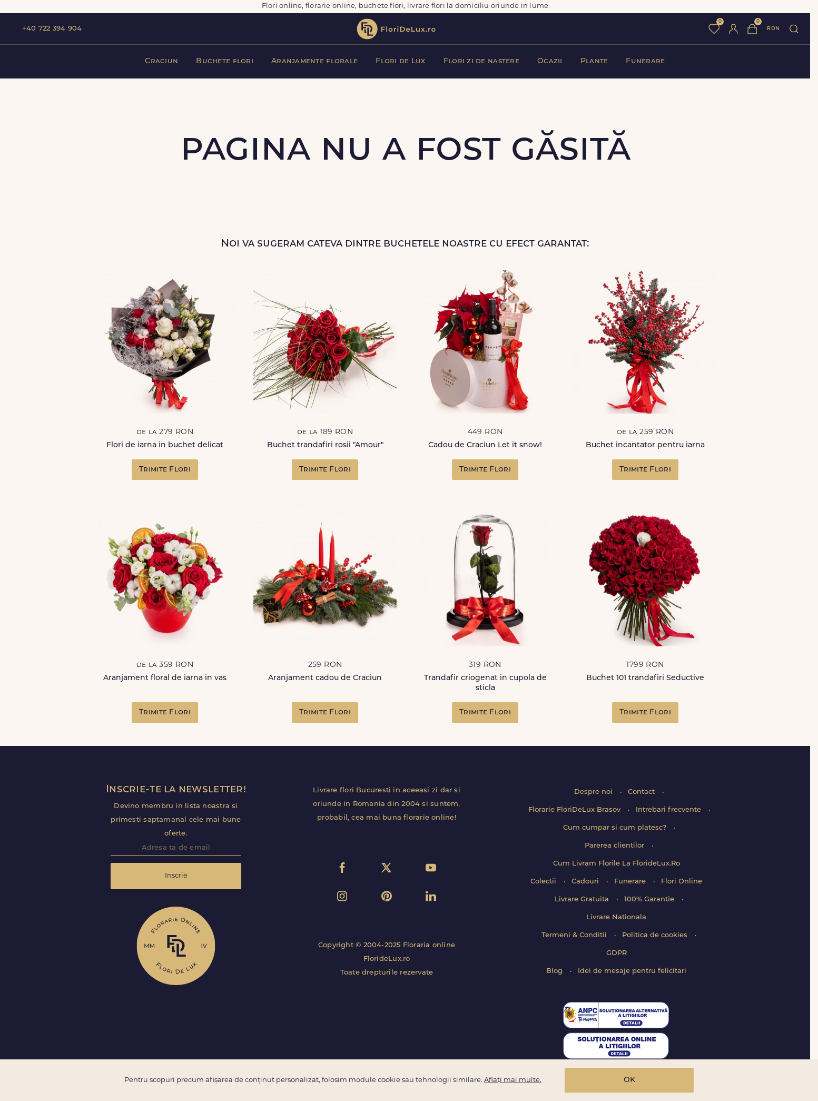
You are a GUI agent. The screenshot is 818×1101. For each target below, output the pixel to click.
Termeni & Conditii (575, 935)
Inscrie (176, 875)
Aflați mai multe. (512, 1080)
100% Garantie (650, 899)
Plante (594, 61)
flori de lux (396, 29)
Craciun (161, 61)
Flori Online (681, 881)
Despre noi (594, 792)
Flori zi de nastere (481, 61)
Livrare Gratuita (583, 899)
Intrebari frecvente (669, 810)
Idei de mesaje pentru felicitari (632, 971)
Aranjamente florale (314, 61)
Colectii (544, 881)
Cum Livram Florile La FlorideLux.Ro (616, 863)
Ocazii (550, 61)
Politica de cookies (655, 935)
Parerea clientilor (615, 845)
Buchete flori (224, 61)
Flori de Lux (400, 61)
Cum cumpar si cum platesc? (615, 827)
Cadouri (586, 881)
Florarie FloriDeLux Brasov (575, 810)
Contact (642, 792)
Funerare (645, 61)
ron (773, 29)
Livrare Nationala (616, 917)
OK (629, 1080)
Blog (555, 971)
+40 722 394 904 (52, 28)
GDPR (616, 953)
